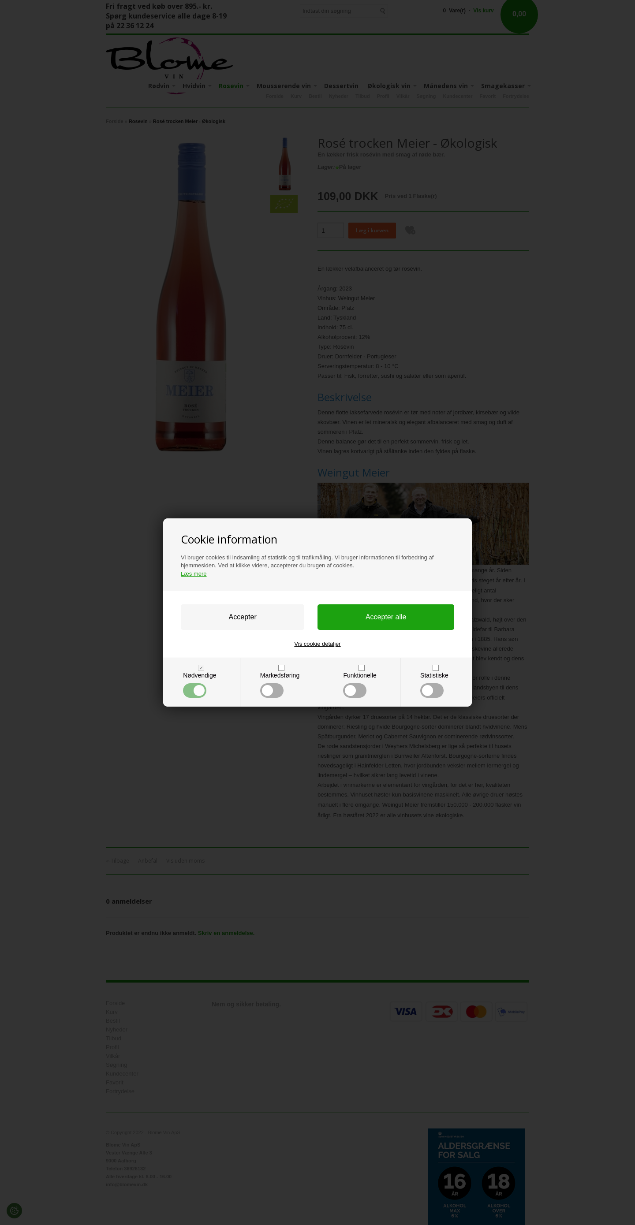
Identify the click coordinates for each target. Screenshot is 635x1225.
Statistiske (434, 685)
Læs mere (194, 573)
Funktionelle (359, 685)
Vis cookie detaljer (317, 644)
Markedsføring (279, 685)
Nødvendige (199, 685)
